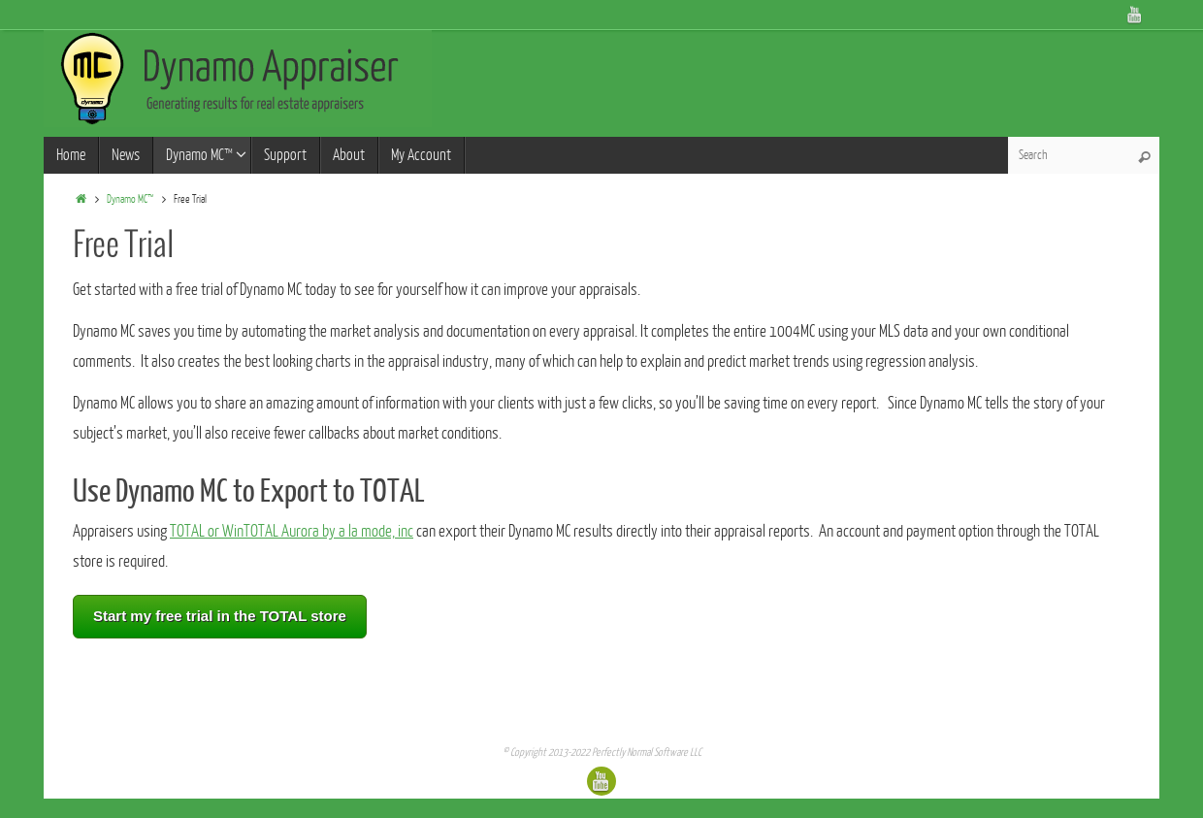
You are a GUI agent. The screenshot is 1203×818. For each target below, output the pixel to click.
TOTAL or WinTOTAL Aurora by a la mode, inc (291, 531)
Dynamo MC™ (130, 199)
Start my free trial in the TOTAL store (219, 615)
